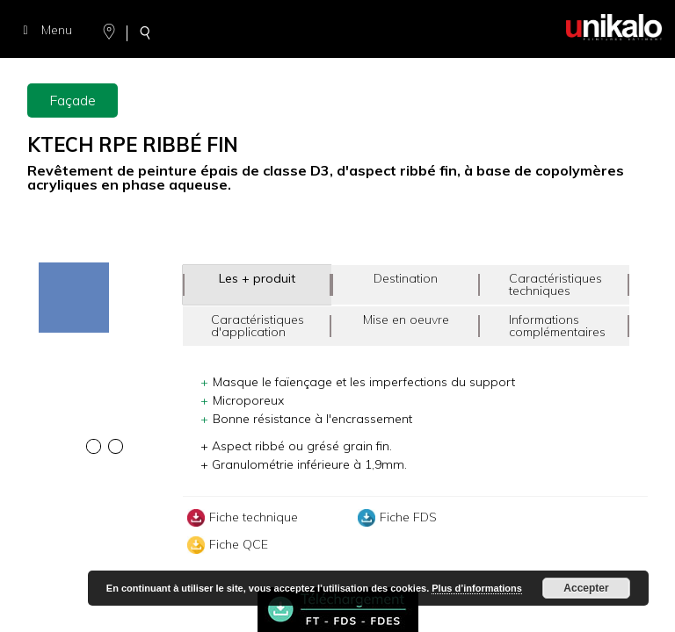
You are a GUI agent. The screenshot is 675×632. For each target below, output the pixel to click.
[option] (105, 264)
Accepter (585, 588)
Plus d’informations (477, 588)
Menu (45, 30)
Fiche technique (240, 518)
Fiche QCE (225, 545)
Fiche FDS (395, 518)
